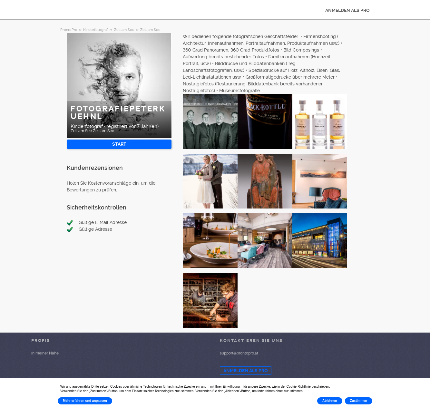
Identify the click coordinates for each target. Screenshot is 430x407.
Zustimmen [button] (358, 400)
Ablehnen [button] (329, 400)
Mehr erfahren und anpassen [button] (85, 400)
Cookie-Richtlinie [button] (299, 386)
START (119, 144)
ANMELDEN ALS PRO (347, 10)
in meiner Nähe (45, 353)
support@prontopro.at (239, 353)
